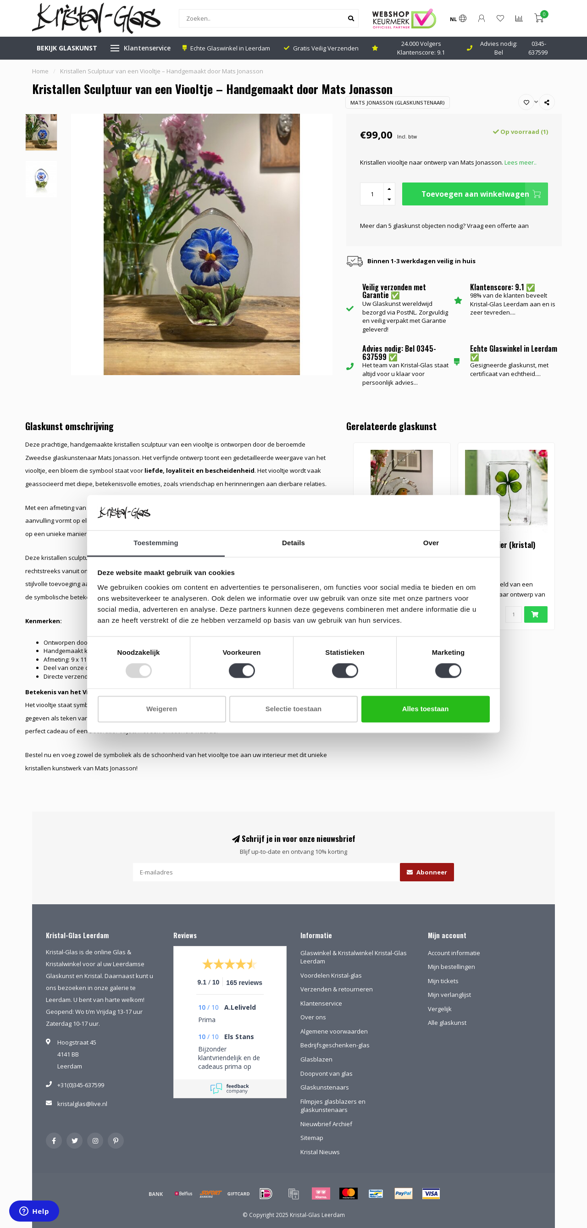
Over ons (313, 1017)
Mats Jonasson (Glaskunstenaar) (397, 102)
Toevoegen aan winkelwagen (484, 194)
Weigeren (161, 709)
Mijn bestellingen (451, 966)
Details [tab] (293, 543)
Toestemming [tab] (155, 543)
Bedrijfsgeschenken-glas (335, 1045)
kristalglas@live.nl (82, 1104)
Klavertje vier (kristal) (500, 544)
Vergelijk (440, 1009)
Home (40, 71)
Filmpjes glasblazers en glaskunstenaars (332, 1105)
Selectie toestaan (294, 709)
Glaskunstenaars (324, 1087)
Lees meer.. (520, 162)
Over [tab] (431, 543)
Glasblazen (316, 1059)
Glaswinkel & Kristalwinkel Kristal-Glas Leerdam (353, 957)
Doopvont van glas (326, 1073)
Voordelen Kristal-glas (331, 975)
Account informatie (454, 953)
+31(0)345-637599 (80, 1085)
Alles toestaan (425, 709)
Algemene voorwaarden (334, 1031)
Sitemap (311, 1138)
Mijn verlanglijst (449, 994)
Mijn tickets (443, 981)
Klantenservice (147, 48)
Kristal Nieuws (320, 1152)
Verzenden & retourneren (336, 989)
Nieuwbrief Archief (326, 1124)
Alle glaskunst (447, 1022)
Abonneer (427, 872)
